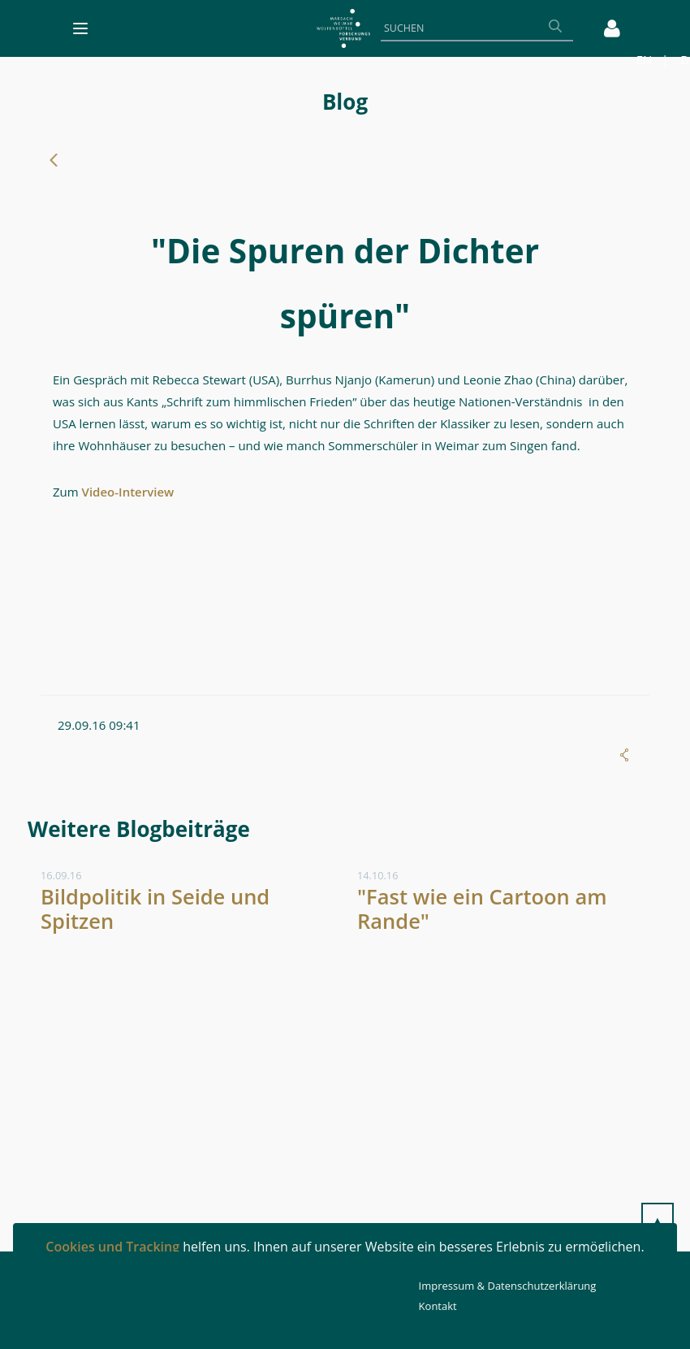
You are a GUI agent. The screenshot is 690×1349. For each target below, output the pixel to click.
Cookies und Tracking (112, 1247)
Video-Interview (128, 492)
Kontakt (438, 1306)
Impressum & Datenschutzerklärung (508, 1285)
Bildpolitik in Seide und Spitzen (155, 909)
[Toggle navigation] (80, 28)
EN (644, 59)
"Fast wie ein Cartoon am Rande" (482, 909)
